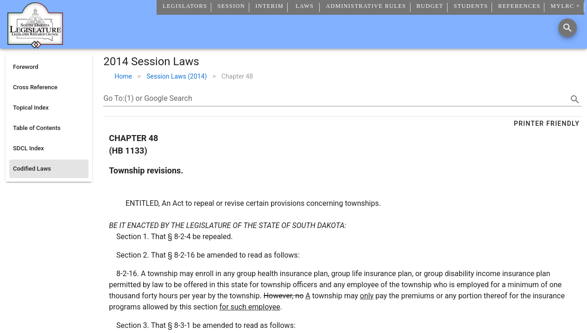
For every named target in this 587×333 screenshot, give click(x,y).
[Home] (35, 44)
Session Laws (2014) (176, 76)
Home (123, 76)
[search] (574, 99)
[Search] (567, 27)
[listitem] (48, 67)
